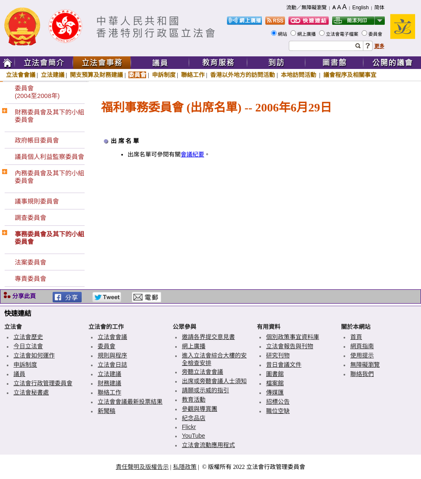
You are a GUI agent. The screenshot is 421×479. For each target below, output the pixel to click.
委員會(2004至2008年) (37, 92)
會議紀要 (192, 154)
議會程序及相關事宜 (349, 74)
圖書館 (275, 373)
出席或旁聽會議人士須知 (214, 381)
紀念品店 (193, 418)
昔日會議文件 (283, 364)
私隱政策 (185, 466)
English (360, 8)
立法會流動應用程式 (208, 445)
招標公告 (278, 401)
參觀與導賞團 (199, 408)
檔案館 (275, 383)
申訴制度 (164, 74)
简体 (379, 8)
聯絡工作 (193, 74)
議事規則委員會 (37, 201)
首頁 (356, 336)
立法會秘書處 (31, 392)
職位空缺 (278, 411)
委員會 (376, 34)
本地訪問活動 (299, 74)
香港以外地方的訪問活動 (242, 74)
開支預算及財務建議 (96, 74)
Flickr (189, 426)
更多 (379, 46)
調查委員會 (30, 217)
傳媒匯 (275, 392)
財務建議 (109, 383)
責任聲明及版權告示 (142, 466)
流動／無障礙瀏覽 (306, 8)
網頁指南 (362, 346)
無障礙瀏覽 (365, 364)
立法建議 (52, 74)
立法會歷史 (28, 336)
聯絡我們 (362, 373)
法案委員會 (30, 262)
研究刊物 (278, 355)
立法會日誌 (112, 364)
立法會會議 (20, 74)
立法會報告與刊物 (289, 346)
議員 (19, 373)
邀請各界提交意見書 (208, 336)
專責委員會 (30, 278)
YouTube (193, 435)
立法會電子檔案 (343, 34)
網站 (283, 34)
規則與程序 (112, 355)
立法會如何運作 (34, 355)
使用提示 (362, 355)
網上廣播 (307, 34)
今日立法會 (28, 346)
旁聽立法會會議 (202, 371)
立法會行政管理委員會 (42, 383)
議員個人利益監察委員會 (49, 156)
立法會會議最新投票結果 (130, 401)
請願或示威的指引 (205, 390)
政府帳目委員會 (37, 140)
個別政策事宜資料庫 (292, 336)
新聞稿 (106, 411)
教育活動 (193, 399)
